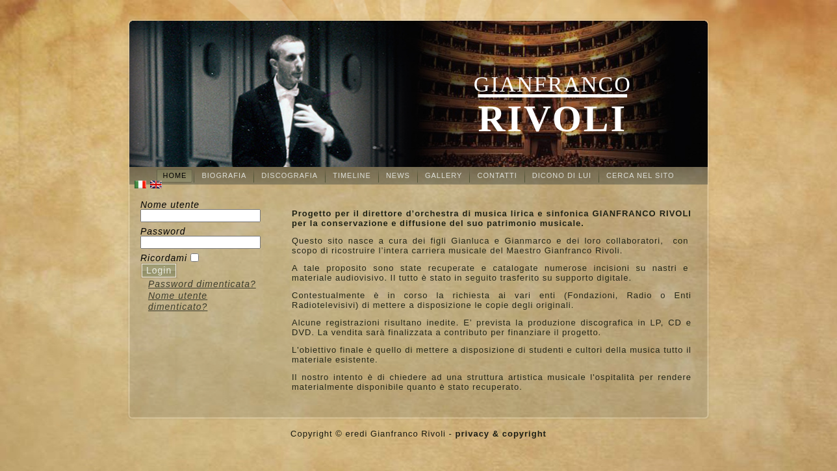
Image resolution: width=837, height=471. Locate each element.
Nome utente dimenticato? (177, 301)
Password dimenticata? (202, 284)
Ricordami (163, 258)
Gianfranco (553, 84)
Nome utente (170, 204)
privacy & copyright (501, 434)
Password (162, 231)
